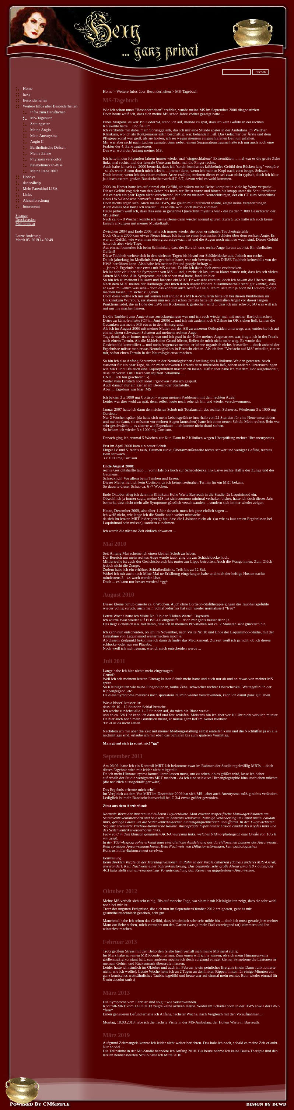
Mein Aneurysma (43, 136)
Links (27, 194)
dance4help (32, 183)
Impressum (31, 206)
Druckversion (25, 220)
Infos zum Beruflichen (48, 112)
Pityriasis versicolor (46, 159)
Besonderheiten (35, 100)
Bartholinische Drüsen (48, 147)
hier (178, 951)
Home (27, 88)
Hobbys (29, 177)
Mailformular (25, 224)
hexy (27, 94)
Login (19, 232)
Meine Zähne (40, 153)
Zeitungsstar (40, 124)
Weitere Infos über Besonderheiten (50, 106)
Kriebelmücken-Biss (46, 165)
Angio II (36, 141)
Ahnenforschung (36, 200)
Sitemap (21, 215)
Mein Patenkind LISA (40, 189)
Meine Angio (40, 130)
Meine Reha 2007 (44, 171)
